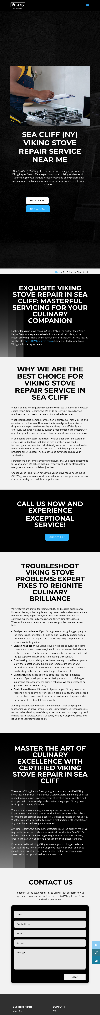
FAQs (55, 1011)
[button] (96, 960)
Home (58, 272)
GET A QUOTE (37, 200)
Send (75, 976)
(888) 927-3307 (37, 208)
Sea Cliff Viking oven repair (39, 341)
